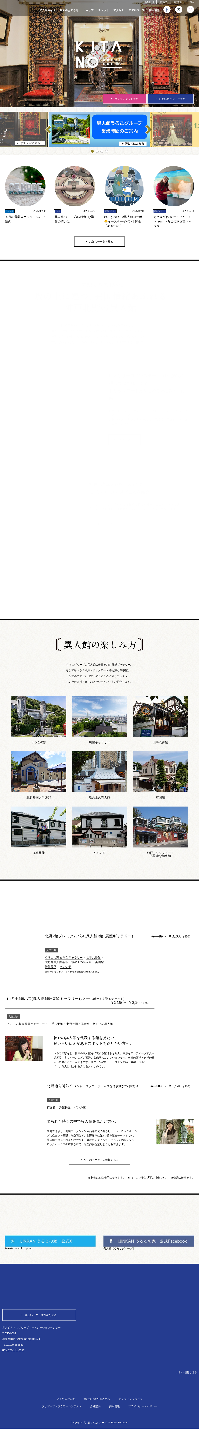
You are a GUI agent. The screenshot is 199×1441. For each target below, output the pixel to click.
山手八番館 (96, 960)
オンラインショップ (131, 1411)
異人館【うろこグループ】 (119, 1254)
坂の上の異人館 (83, 965)
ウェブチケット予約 (126, 98)
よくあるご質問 (65, 1411)
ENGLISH (149, 2)
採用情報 (154, 10)
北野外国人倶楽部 (57, 965)
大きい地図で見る (185, 1383)
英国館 (102, 965)
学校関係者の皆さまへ (97, 1411)
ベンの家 (67, 969)
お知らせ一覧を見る (101, 244)
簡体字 (164, 2)
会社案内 (95, 1418)
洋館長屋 (51, 969)
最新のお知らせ (69, 10)
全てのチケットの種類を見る (101, 1165)
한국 (192, 2)
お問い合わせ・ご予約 (172, 98)
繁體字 (178, 2)
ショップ (88, 10)
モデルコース (136, 10)
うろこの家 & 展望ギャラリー (65, 960)
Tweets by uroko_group (18, 1254)
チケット (103, 10)
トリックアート (131, 445)
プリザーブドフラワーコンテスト (61, 1418)
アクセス (118, 10)
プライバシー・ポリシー (142, 1418)
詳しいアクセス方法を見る (41, 1317)
